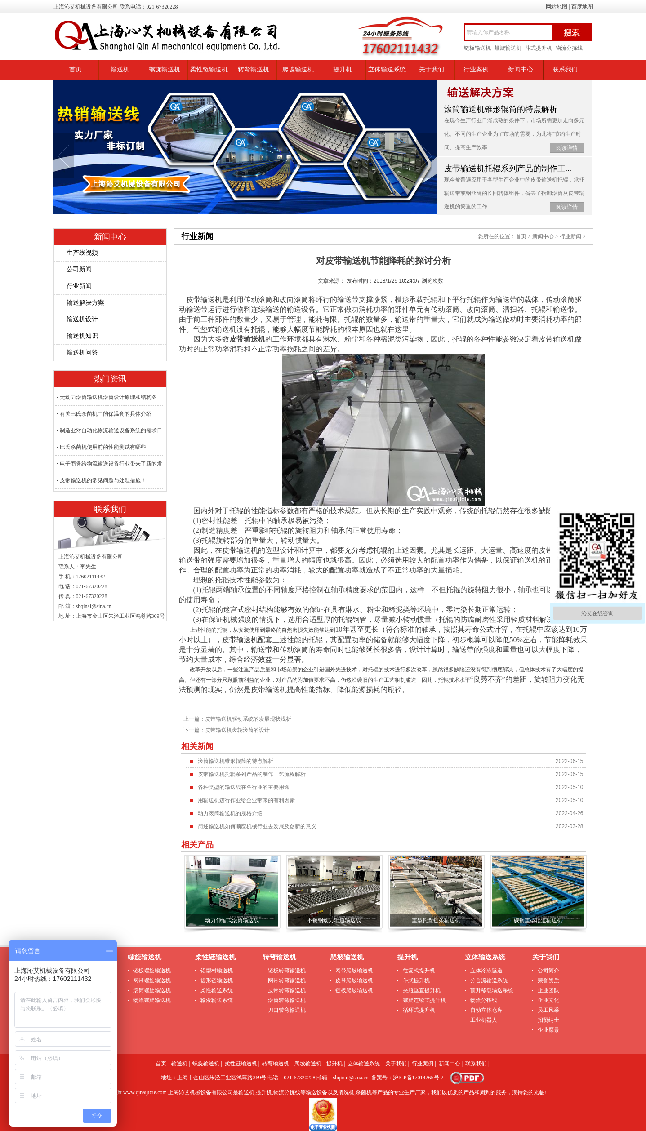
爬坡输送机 (298, 69)
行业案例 (476, 69)
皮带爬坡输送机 (354, 980)
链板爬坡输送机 (354, 990)
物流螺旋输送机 (152, 1000)
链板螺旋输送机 (152, 970)
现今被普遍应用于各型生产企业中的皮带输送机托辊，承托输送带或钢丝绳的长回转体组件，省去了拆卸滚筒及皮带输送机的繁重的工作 (514, 193)
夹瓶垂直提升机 (422, 990)
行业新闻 (79, 286)
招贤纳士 (548, 1020)
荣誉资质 (548, 980)
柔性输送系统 (216, 990)
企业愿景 (548, 1030)
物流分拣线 (569, 48)
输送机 (120, 69)
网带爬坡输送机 (354, 970)
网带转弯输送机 (287, 980)
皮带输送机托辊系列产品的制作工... (508, 168)
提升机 (342, 69)
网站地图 (556, 7)
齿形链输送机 (216, 980)
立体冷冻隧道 (486, 970)
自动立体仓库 (486, 1010)
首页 (75, 69)
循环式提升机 (419, 1010)
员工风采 (548, 1010)
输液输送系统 (216, 1000)
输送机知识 (82, 336)
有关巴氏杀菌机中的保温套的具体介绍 (105, 414)
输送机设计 (82, 319)
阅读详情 (567, 148)
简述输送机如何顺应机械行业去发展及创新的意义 (257, 826)
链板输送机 (477, 48)
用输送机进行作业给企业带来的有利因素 (246, 800)
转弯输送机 (253, 69)
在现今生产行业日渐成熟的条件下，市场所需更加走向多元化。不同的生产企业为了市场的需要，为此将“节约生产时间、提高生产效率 (514, 134)
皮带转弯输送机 (287, 990)
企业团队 (548, 990)
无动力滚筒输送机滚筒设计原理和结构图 (108, 397)
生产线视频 (82, 252)
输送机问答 (82, 352)
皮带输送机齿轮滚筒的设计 (237, 730)
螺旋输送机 (508, 48)
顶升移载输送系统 (491, 990)
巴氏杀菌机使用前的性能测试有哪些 (103, 447)
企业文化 (548, 1000)
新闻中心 (520, 69)
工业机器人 (483, 1020)
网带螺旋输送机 (152, 980)
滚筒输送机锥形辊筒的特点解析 (500, 109)
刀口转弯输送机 (287, 1010)
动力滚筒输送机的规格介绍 (230, 813)
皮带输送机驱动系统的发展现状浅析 (248, 719)
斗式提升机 (538, 48)
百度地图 (582, 7)
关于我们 (431, 69)
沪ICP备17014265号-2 (418, 1077)
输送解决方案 (85, 302)
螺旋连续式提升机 (424, 1000)
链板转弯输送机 (287, 970)
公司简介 (548, 970)
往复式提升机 (419, 970)
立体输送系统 (387, 69)
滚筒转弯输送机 (287, 1000)
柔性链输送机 (209, 69)
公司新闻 (79, 269)
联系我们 (565, 69)
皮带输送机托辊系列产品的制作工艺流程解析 (252, 774)
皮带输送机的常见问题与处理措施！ (103, 480)
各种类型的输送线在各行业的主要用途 (244, 787)
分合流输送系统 (489, 980)
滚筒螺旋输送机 (152, 990)
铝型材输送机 (216, 970)
